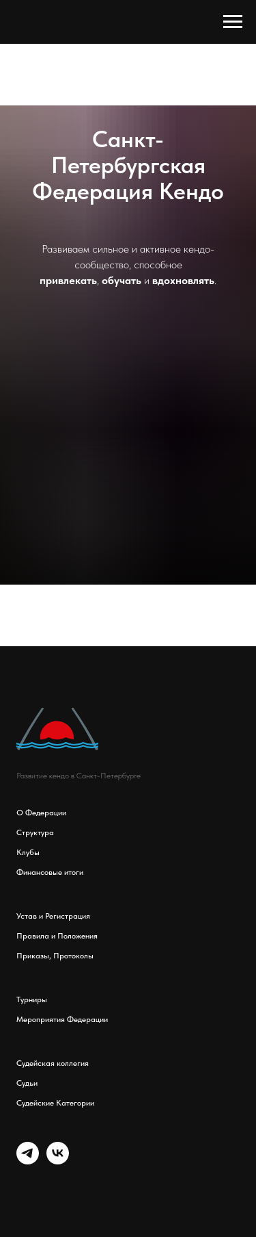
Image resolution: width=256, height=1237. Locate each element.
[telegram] (27, 1160)
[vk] (57, 1160)
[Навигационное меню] (232, 22)
